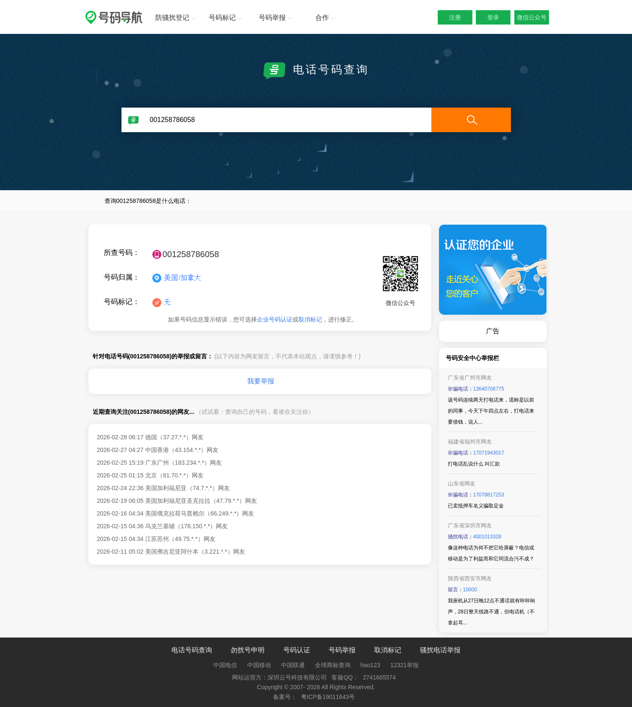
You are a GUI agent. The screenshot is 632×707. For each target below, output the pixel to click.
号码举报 (276, 17)
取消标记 (310, 319)
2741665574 (379, 677)
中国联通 (293, 665)
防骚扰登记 (176, 17)
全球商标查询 (332, 665)
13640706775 (488, 389)
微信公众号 (531, 17)
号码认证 (296, 650)
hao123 (371, 665)
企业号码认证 (275, 319)
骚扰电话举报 (440, 650)
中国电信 (225, 665)
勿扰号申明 (248, 650)
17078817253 (488, 495)
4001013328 (487, 537)
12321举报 (404, 665)
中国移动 (259, 665)
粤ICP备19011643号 (328, 696)
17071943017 (488, 453)
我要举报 (260, 381)
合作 (326, 17)
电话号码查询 (191, 650)
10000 (470, 590)
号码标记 (226, 17)
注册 (455, 17)
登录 (493, 17)
